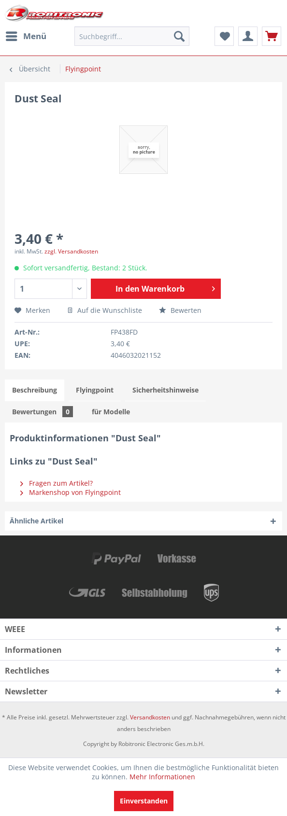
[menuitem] (25, 36)
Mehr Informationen (162, 776)
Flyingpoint (95, 389)
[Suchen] (179, 36)
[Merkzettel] (224, 36)
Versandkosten (150, 717)
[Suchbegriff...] (131, 36)
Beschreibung (34, 389)
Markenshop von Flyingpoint (70, 492)
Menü (26, 35)
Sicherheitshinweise (165, 389)
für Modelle (111, 411)
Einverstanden (144, 800)
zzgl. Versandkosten (71, 251)
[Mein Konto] (248, 36)
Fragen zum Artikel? (56, 483)
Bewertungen (42, 411)
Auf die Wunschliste (104, 310)
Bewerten (180, 310)
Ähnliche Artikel (36, 520)
